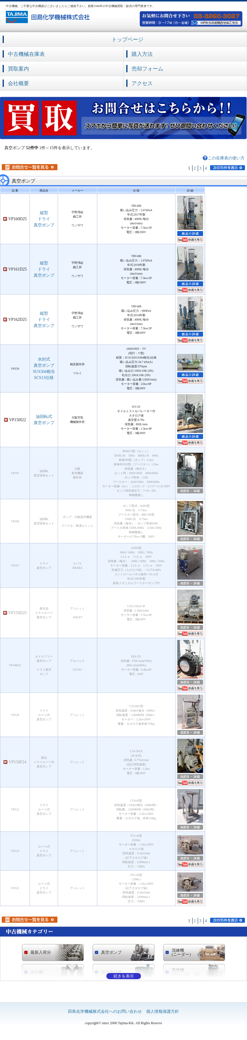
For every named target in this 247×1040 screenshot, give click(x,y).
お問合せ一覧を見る (29, 167)
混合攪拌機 (111, 972)
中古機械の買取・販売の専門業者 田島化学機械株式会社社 (48, 17)
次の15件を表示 (227, 167)
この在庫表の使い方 (226, 158)
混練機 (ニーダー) (181, 952)
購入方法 (142, 54)
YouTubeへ (190, 239)
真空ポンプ (111, 952)
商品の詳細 (190, 233)
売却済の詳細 (190, 490)
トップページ (127, 39)
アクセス (142, 83)
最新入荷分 (40, 952)
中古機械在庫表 (26, 54)
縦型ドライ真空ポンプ (44, 219)
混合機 (36, 972)
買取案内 (18, 69)
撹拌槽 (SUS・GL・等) (186, 972)
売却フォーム (147, 69)
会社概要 (18, 83)
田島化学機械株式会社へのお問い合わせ (105, 1011)
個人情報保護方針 (162, 1011)
